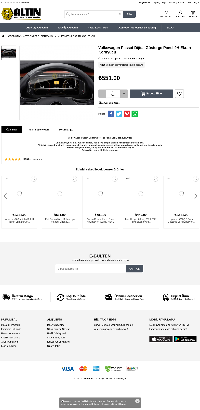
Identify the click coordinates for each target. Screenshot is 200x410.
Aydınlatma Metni (10, 341)
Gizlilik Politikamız (10, 337)
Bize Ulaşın (193, 2)
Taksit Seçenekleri (38, 129)
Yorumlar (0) (66, 129)
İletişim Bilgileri (9, 346)
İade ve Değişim (55, 325)
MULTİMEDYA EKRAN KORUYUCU (76, 36)
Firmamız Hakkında (11, 329)
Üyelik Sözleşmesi (56, 333)
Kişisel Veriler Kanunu (58, 341)
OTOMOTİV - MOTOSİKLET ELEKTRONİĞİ (30, 36)
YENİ (6, 178)
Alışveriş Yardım (176, 2)
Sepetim (193, 15)
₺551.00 (109, 78)
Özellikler (11, 129)
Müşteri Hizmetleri (10, 325)
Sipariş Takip (159, 2)
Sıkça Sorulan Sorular (58, 329)
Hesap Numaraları (10, 333)
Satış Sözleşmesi (56, 337)
